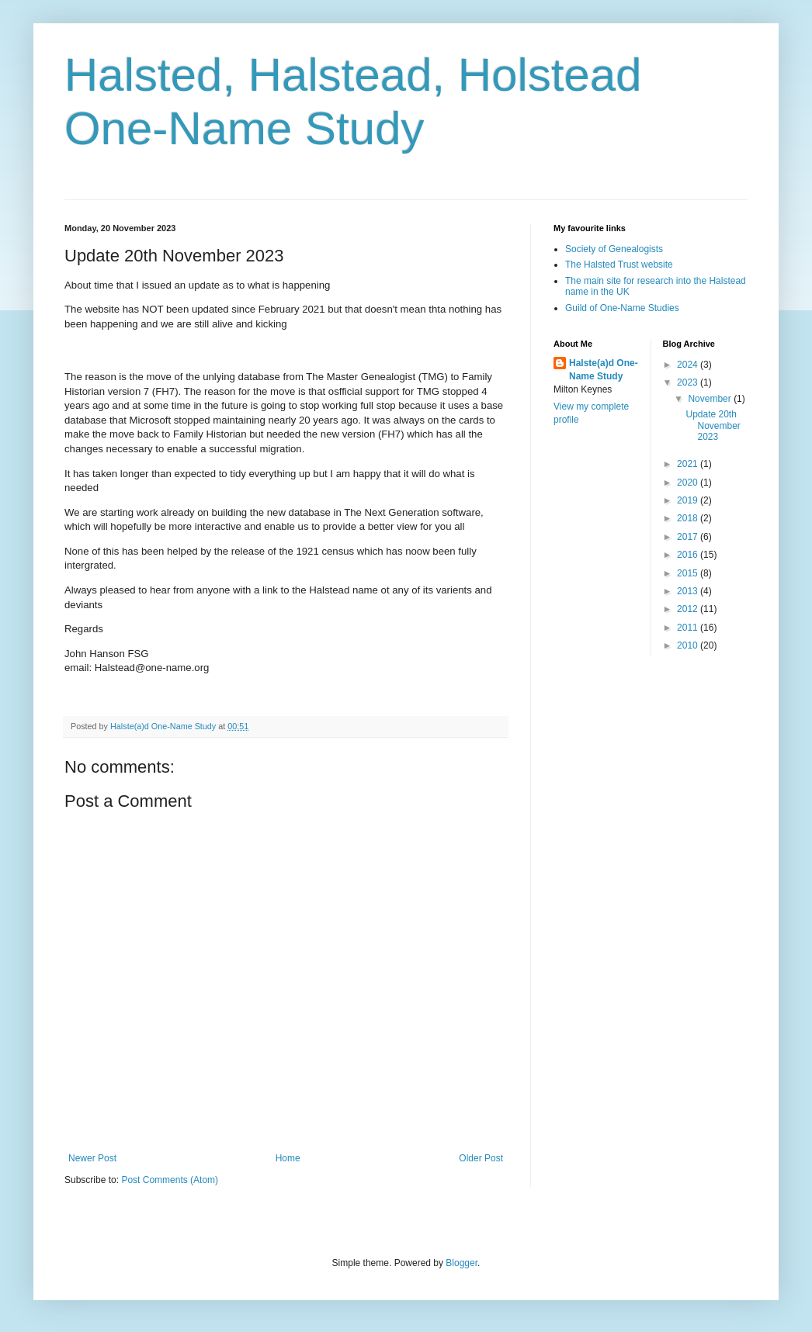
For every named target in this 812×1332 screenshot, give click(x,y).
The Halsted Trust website (619, 264)
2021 (688, 463)
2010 (688, 645)
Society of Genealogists (614, 249)
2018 (688, 518)
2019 (688, 500)
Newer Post (92, 1158)
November (711, 398)
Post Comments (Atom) (169, 1180)
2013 (688, 591)
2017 (688, 536)
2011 (688, 627)
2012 (688, 609)
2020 (688, 482)
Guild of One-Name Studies (622, 308)
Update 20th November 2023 (712, 425)
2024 (688, 364)
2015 (688, 573)
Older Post (481, 1158)
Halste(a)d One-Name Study (603, 370)
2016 (688, 554)
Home (288, 1158)
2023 (688, 382)
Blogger (461, 1263)
